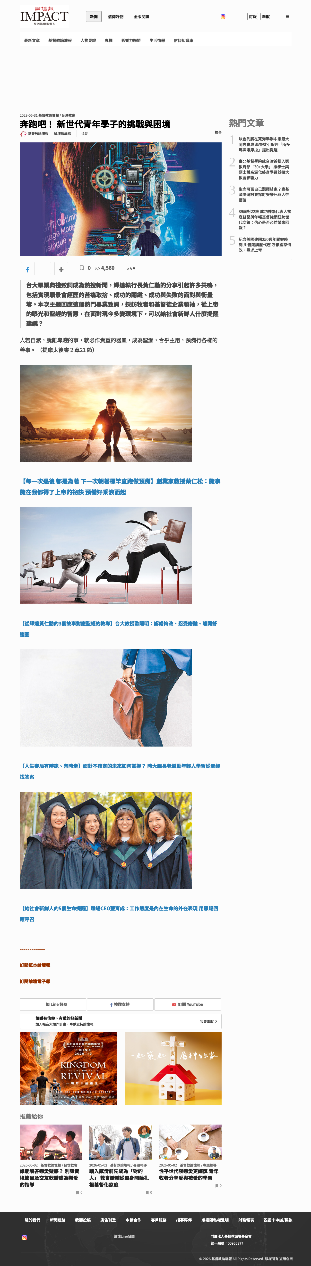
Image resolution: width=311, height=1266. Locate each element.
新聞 (94, 16)
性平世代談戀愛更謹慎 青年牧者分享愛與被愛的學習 (188, 1174)
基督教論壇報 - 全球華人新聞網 (44, 16)
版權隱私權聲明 (215, 1220)
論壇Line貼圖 (124, 1236)
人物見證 (88, 40)
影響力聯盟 (131, 40)
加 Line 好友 (53, 1004)
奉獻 (266, 16)
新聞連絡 (57, 1220)
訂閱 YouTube (187, 1004)
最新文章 (32, 40)
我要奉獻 (209, 1021)
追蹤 (84, 133)
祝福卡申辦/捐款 (278, 1220)
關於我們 (32, 1220)
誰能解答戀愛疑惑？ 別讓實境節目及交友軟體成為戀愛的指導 (49, 1178)
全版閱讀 (141, 16)
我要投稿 (83, 1220)
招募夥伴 (184, 1220)
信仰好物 (115, 16)
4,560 (104, 267)
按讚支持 (120, 1004)
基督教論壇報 (60, 40)
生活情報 (157, 40)
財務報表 (246, 1220)
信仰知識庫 (183, 40)
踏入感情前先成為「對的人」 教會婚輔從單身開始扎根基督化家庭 (119, 1178)
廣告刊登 (108, 1220)
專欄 (108, 40)
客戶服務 (158, 1220)
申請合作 (133, 1220)
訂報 (253, 16)
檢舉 (218, 132)
